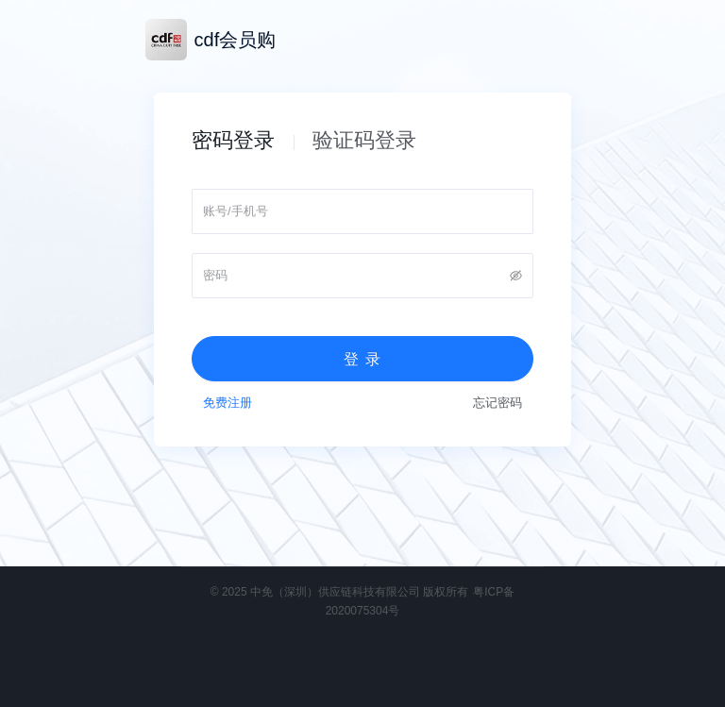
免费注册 (227, 402)
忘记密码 (497, 402)
